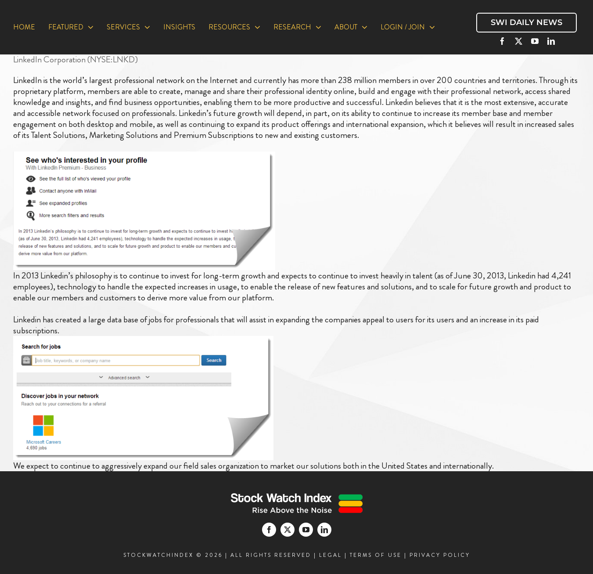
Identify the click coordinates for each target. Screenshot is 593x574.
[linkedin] (551, 41)
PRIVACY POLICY (440, 555)
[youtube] (535, 41)
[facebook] (502, 41)
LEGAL (330, 555)
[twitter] (518, 41)
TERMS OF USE (376, 555)
